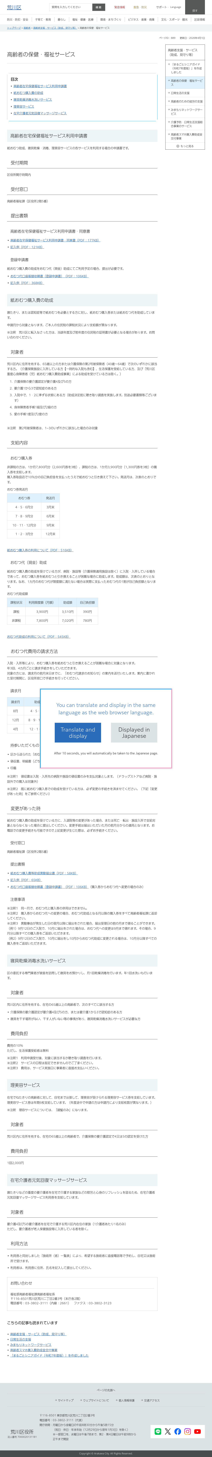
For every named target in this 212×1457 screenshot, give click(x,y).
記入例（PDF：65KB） (26, 880)
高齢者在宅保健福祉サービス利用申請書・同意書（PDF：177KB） (55, 240)
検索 (99, 7)
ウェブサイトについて (96, 1400)
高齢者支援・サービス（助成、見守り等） (55, 28)
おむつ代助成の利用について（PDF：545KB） (38, 636)
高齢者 (27, 28)
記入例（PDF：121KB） (27, 247)
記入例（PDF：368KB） (27, 282)
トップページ (14, 28)
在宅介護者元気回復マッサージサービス (40, 113)
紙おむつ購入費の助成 (28, 92)
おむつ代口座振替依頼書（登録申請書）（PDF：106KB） (49, 276)
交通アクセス (152, 1400)
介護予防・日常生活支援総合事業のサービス (187, 124)
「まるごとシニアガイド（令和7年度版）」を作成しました (49, 1355)
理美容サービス (24, 106)
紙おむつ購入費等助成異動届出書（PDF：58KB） (44, 873)
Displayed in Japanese (134, 732)
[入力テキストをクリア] (88, 7)
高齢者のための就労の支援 (187, 101)
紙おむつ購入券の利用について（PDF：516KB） (40, 550)
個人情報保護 (127, 1400)
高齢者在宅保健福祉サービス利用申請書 (40, 86)
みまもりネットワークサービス (30, 1344)
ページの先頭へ (106, 1390)
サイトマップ (66, 1400)
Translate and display (78, 732)
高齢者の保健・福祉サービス (186, 82)
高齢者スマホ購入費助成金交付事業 (33, 1350)
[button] (117, 7)
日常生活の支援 (20, 1339)
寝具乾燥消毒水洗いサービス (33, 99)
